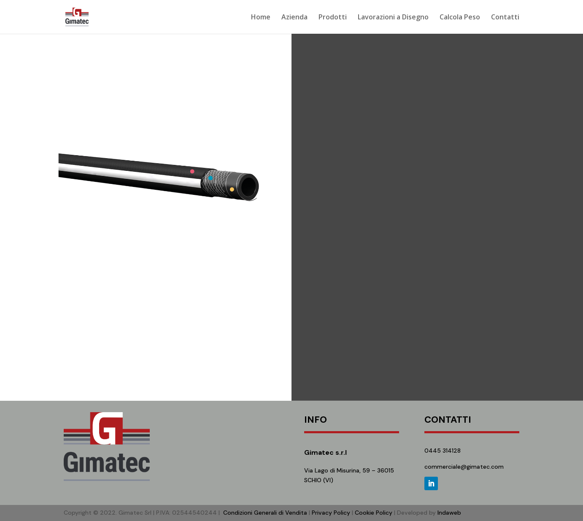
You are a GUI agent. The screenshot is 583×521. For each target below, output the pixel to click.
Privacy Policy (331, 512)
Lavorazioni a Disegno (393, 18)
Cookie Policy (373, 512)
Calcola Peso (460, 18)
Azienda (294, 18)
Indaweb (449, 512)
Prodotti (332, 18)
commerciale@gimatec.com (464, 466)
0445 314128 (442, 450)
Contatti (505, 18)
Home (260, 18)
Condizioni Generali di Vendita (265, 512)
